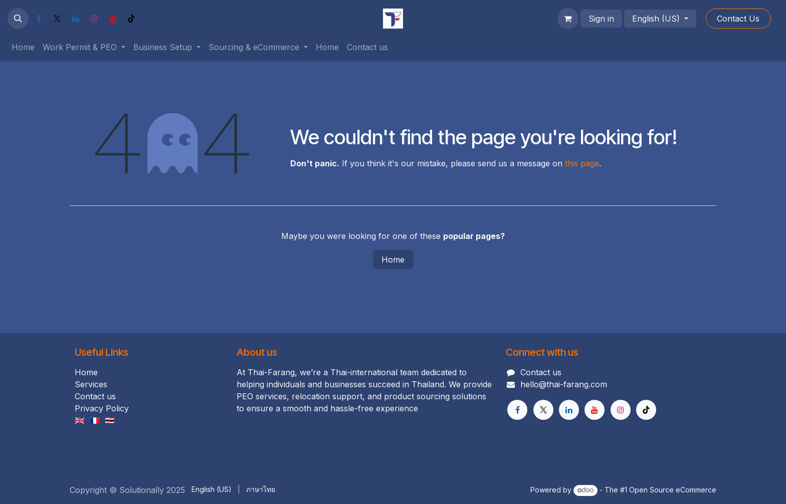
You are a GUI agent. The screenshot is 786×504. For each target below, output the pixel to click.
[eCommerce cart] (567, 18)
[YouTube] (113, 19)
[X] (57, 19)
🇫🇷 (95, 420)
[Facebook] (39, 19)
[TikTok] (131, 19)
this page (582, 163)
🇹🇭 (110, 420)
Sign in (601, 19)
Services (91, 384)
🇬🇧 (80, 420)
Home (393, 260)
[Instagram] (94, 19)
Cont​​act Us (738, 19)
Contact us (95, 396)
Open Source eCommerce (672, 489)
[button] (18, 18)
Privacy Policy (102, 408)
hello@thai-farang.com (563, 384)
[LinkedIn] (76, 19)
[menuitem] (23, 47)
